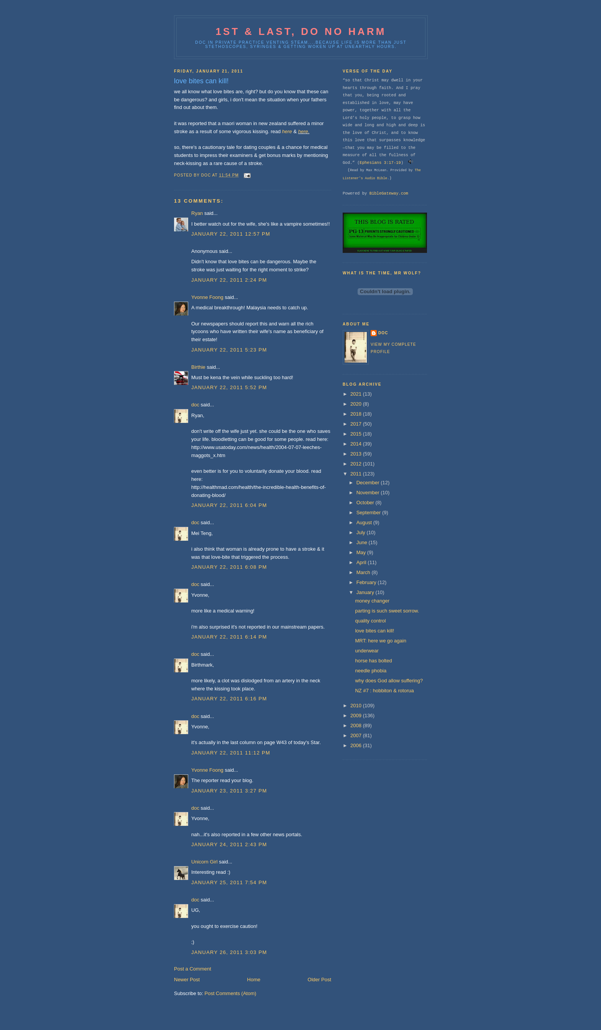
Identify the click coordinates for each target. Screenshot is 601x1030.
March (364, 572)
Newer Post (187, 979)
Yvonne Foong (207, 297)
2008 (356, 725)
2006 (356, 745)
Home (254, 979)
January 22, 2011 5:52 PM (229, 387)
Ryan (197, 213)
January (366, 592)
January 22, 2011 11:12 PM (230, 753)
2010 (356, 705)
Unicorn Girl (204, 862)
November (368, 492)
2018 (356, 414)
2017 (356, 424)
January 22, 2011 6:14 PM (229, 637)
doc (195, 405)
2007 (356, 735)
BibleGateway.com (388, 193)
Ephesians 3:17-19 (380, 162)
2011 (356, 474)
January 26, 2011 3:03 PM (229, 952)
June (362, 542)
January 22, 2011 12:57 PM (230, 234)
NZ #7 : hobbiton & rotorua (384, 690)
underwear (366, 651)
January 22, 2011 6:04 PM (229, 505)
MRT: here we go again (380, 641)
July (361, 532)
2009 (356, 715)
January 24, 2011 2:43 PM (229, 844)
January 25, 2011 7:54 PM (229, 882)
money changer (372, 601)
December (368, 482)
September (369, 512)
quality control (370, 621)
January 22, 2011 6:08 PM (229, 567)
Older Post (319, 979)
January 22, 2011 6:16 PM (229, 699)
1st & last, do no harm (300, 31)
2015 (356, 434)
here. (304, 131)
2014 (356, 444)
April (362, 562)
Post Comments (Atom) (230, 993)
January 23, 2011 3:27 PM (229, 791)
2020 (356, 404)
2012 (356, 464)
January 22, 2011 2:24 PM (229, 280)
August (364, 522)
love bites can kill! (374, 631)
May (361, 552)
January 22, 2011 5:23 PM (229, 350)
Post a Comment (192, 969)
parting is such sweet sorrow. (387, 611)
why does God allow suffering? (389, 680)
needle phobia (370, 670)
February (367, 582)
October (366, 502)
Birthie (198, 367)
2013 (356, 454)
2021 (356, 394)
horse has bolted (373, 661)
